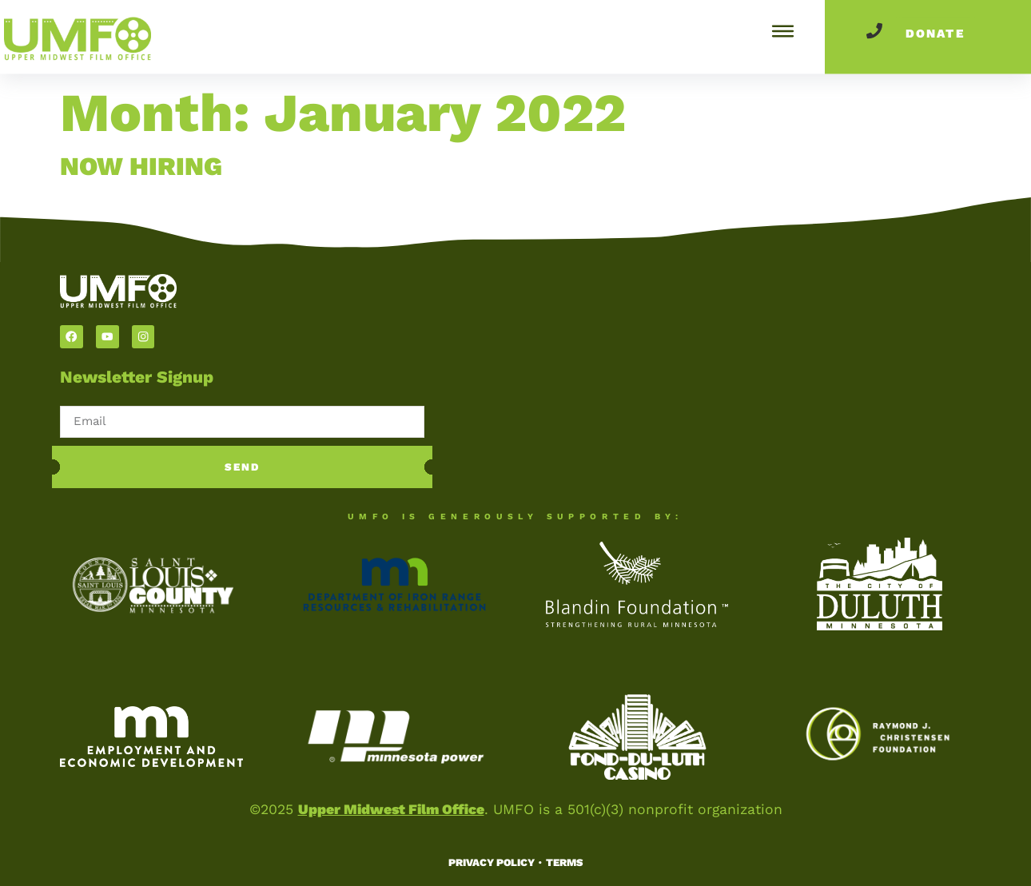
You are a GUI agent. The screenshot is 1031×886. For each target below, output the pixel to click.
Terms (564, 862)
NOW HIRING (141, 166)
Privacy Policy (491, 862)
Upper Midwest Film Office (391, 809)
